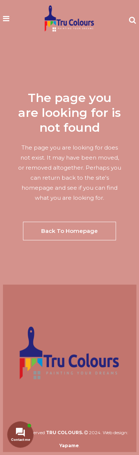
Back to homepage (69, 230)
